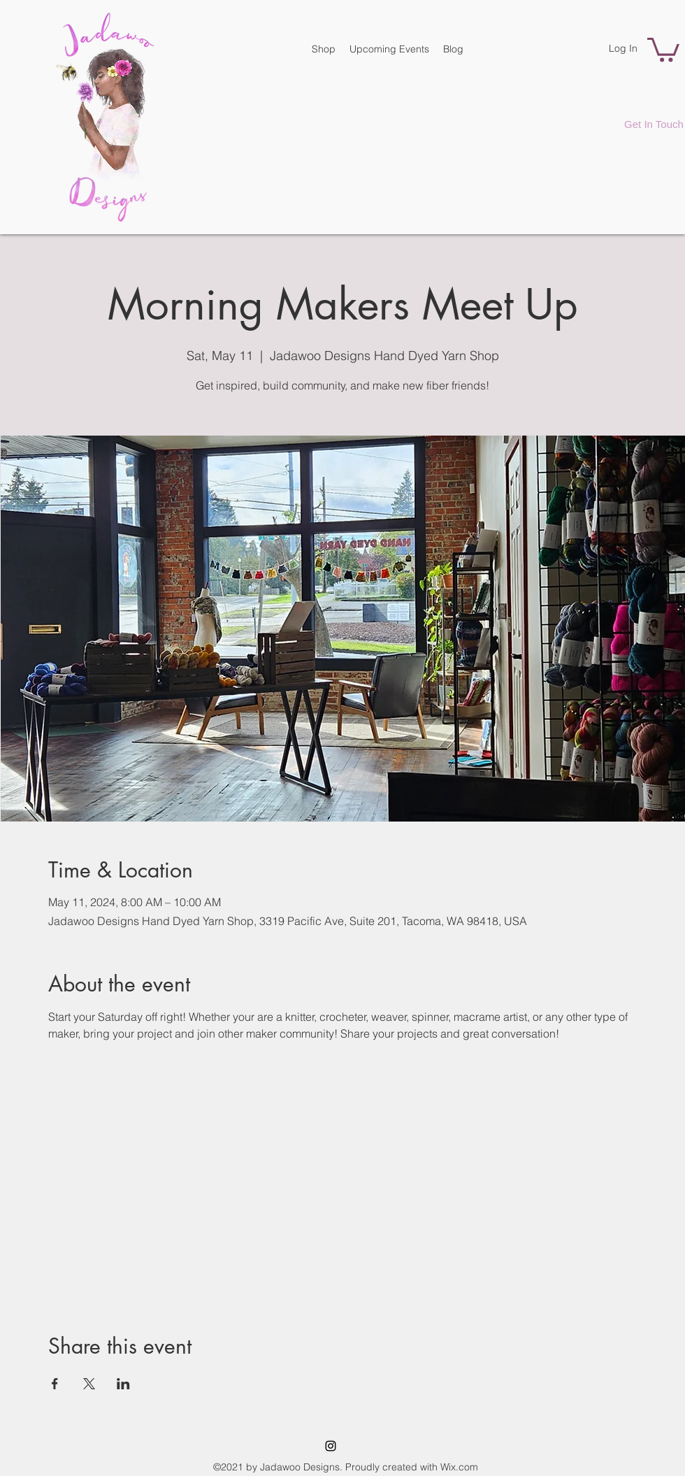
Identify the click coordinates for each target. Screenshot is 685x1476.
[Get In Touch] (653, 124)
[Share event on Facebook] (55, 1383)
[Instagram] (331, 1446)
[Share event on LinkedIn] (123, 1383)
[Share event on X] (89, 1383)
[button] (663, 48)
